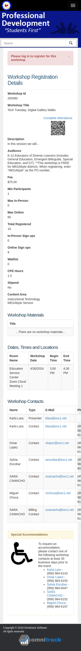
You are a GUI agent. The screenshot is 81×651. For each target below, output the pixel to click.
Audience (14, 151)
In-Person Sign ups (21, 236)
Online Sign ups (19, 247)
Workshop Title (18, 105)
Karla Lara (54, 569)
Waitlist (13, 259)
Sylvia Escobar (57, 584)
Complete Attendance (57, 118)
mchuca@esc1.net (57, 493)
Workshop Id (17, 93)
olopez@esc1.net (57, 443)
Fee (10, 177)
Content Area (17, 294)
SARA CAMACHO (54, 593)
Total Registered (19, 224)
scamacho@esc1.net (59, 476)
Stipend (13, 282)
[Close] (69, 56)
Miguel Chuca (56, 603)
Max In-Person (18, 200)
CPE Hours (15, 271)
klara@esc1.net (55, 418)
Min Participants (19, 189)
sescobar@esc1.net (58, 459)
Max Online (16, 212)
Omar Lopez (55, 577)
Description (16, 139)
